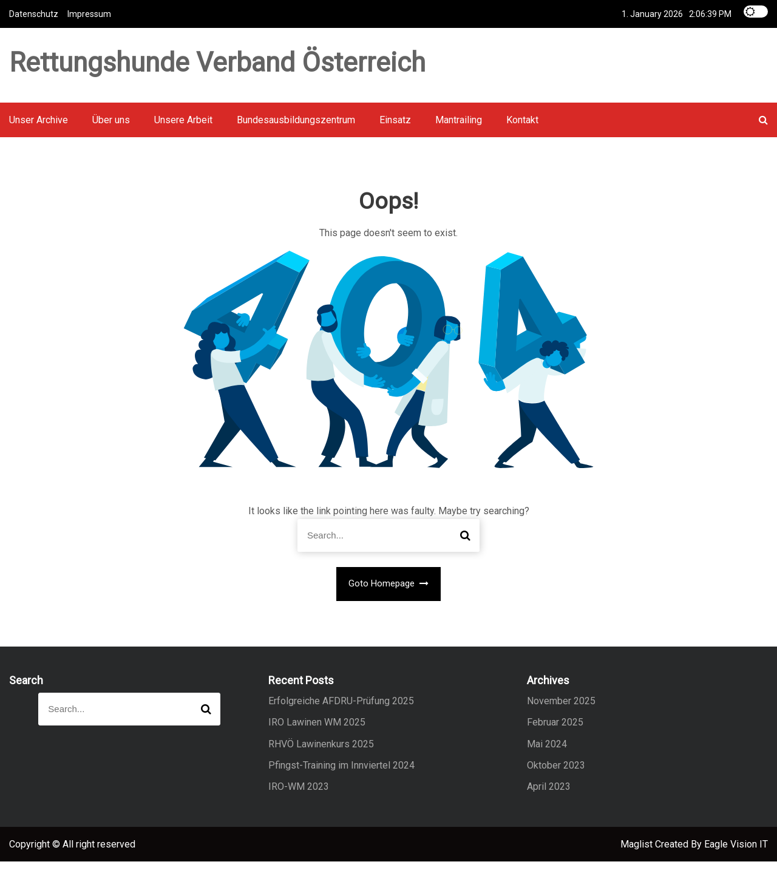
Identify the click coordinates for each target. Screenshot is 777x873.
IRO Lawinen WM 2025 (316, 733)
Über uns (111, 131)
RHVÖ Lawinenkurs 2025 (321, 755)
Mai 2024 (547, 755)
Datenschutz (33, 13)
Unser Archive (38, 131)
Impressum (89, 13)
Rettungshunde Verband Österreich (217, 67)
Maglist (637, 855)
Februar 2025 (555, 733)
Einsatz (395, 131)
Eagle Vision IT (736, 855)
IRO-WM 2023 (298, 798)
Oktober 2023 (556, 777)
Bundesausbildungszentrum (296, 131)
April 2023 (549, 798)
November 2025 (561, 712)
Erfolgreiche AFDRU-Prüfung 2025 (341, 712)
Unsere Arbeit (183, 131)
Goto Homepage (388, 594)
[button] (763, 131)
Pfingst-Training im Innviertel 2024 (341, 777)
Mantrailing (458, 131)
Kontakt (522, 131)
